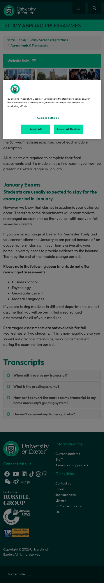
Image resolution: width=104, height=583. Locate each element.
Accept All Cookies (68, 128)
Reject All (36, 128)
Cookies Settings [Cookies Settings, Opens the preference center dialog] (48, 117)
